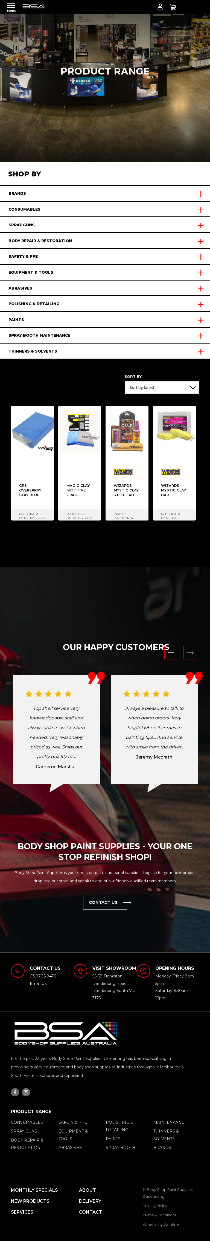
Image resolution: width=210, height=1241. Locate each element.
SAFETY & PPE (23, 256)
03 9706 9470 (43, 976)
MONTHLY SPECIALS (34, 1190)
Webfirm (171, 1225)
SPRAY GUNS (21, 225)
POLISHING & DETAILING (33, 304)
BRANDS (17, 193)
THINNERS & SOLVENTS (32, 351)
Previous (171, 652)
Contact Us (108, 902)
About (87, 1190)
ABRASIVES (20, 288)
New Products (30, 1201)
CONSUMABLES (24, 209)
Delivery (90, 1201)
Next (190, 652)
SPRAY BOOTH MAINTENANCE (39, 335)
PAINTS (16, 320)
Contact (90, 1212)
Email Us (38, 983)
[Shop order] (162, 387)
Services (22, 1212)
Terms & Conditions (159, 1215)
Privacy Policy (155, 1206)
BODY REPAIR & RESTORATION (40, 241)
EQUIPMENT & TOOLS (30, 272)
